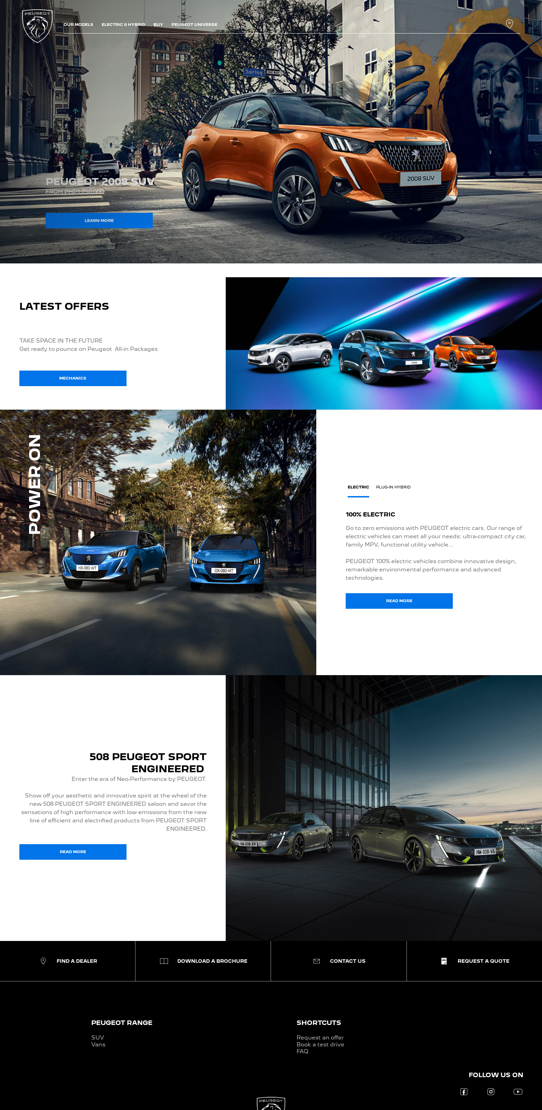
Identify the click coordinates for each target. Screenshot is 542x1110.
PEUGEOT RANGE (121, 1022)
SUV (97, 1037)
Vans (98, 1044)
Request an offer (320, 1037)
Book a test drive (320, 1044)
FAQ (302, 1051)
